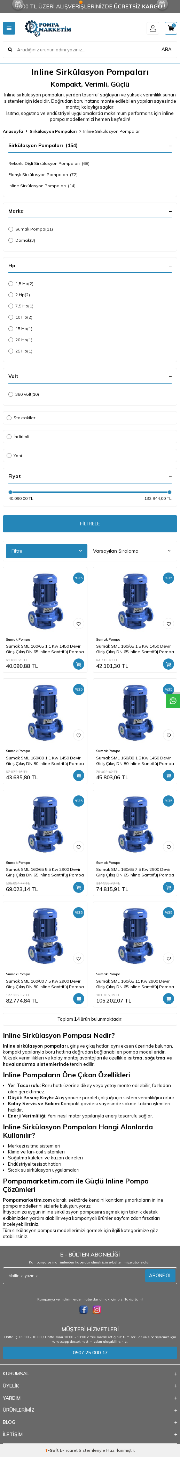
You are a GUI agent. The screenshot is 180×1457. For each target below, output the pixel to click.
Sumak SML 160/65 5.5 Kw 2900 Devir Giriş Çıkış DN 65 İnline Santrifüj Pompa (45, 872)
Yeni (14, 455)
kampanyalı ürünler (92, 1218)
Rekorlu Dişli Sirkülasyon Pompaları (48, 163)
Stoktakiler (21, 417)
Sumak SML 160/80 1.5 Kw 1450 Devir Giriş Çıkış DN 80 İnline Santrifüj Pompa (135, 760)
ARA (167, 49)
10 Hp (20, 317)
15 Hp (20, 329)
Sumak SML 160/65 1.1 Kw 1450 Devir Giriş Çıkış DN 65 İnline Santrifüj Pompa (45, 648)
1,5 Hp (20, 283)
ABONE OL (160, 1275)
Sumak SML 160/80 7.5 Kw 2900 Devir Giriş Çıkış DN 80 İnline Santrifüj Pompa (45, 983)
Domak (21, 240)
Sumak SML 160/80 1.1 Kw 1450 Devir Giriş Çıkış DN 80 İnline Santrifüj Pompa (45, 760)
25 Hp (20, 351)
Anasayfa (13, 131)
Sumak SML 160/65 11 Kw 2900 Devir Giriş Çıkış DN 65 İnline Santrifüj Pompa (135, 983)
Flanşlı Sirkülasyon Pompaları (43, 174)
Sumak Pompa (30, 229)
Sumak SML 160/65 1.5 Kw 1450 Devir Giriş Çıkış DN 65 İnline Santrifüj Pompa (135, 648)
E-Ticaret (69, 1450)
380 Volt (23, 394)
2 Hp (19, 295)
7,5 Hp (20, 306)
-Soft (52, 1450)
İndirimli (18, 436)
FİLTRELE (90, 523)
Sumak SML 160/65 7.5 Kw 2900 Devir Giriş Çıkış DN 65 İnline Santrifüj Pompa (135, 872)
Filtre (46, 551)
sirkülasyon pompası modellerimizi (48, 1230)
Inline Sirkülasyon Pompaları (42, 186)
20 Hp (20, 340)
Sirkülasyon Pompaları (53, 131)
